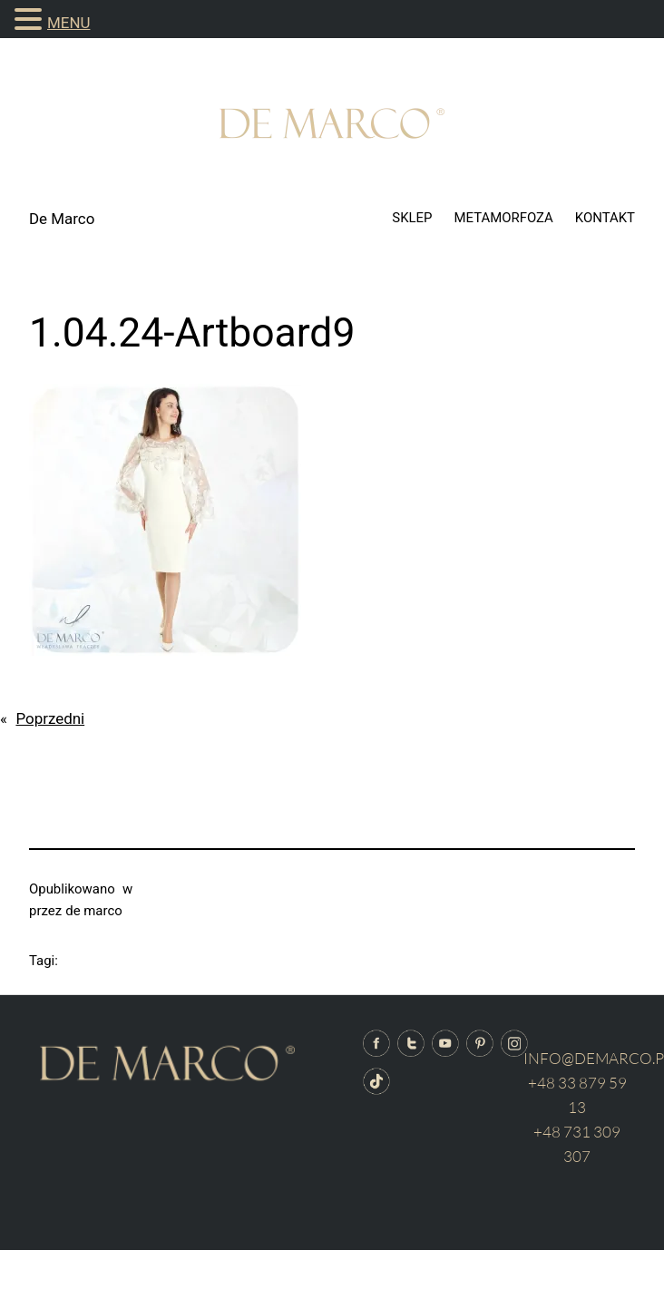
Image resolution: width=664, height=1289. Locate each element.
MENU (68, 23)
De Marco (61, 219)
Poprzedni (49, 718)
